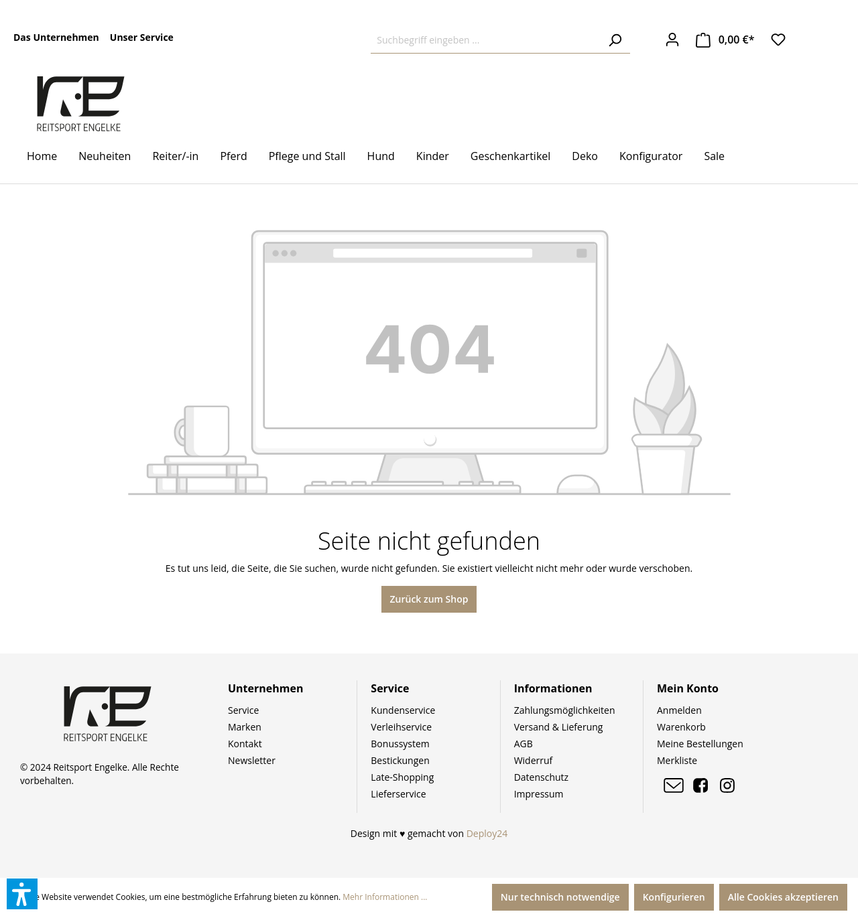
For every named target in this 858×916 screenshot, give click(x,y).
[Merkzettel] (778, 39)
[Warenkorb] (725, 40)
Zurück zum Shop (429, 599)
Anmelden (679, 710)
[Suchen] (614, 40)
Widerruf (533, 760)
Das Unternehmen (56, 37)
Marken (244, 726)
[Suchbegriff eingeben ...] (485, 40)
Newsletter (251, 760)
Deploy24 (487, 833)
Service (243, 710)
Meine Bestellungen (700, 743)
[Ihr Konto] (672, 39)
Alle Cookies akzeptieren (783, 897)
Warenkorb (681, 726)
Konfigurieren (674, 897)
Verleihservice (401, 726)
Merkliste (677, 760)
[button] (22, 894)
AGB (523, 743)
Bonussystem (400, 743)
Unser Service (142, 37)
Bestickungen (400, 760)
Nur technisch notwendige (560, 897)
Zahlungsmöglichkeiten (564, 710)
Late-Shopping (402, 777)
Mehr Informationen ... (385, 897)
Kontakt (245, 743)
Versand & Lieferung (558, 726)
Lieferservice (398, 793)
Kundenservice (403, 710)
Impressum (539, 793)
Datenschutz (541, 777)
